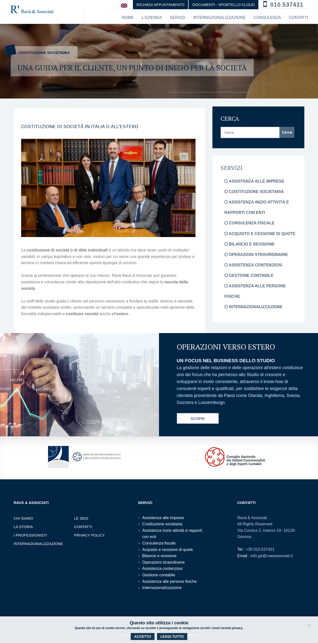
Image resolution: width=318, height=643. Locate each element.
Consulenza (267, 17)
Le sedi (81, 518)
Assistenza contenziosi (253, 265)
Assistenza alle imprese (254, 181)
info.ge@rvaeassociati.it (271, 556)
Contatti (298, 17)
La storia (23, 527)
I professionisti (30, 535)
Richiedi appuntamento (161, 4)
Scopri (198, 418)
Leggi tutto (172, 637)
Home (128, 17)
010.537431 (286, 4)
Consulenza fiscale (249, 223)
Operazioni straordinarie (256, 254)
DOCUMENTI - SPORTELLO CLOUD (223, 4)
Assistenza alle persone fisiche (169, 581)
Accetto (142, 637)
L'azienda (152, 17)
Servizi (177, 17)
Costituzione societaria (254, 192)
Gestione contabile (249, 275)
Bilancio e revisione (249, 244)
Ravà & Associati (252, 518)
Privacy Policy (89, 535)
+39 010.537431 (260, 549)
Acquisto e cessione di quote (259, 234)
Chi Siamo (23, 518)
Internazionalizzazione (219, 17)
